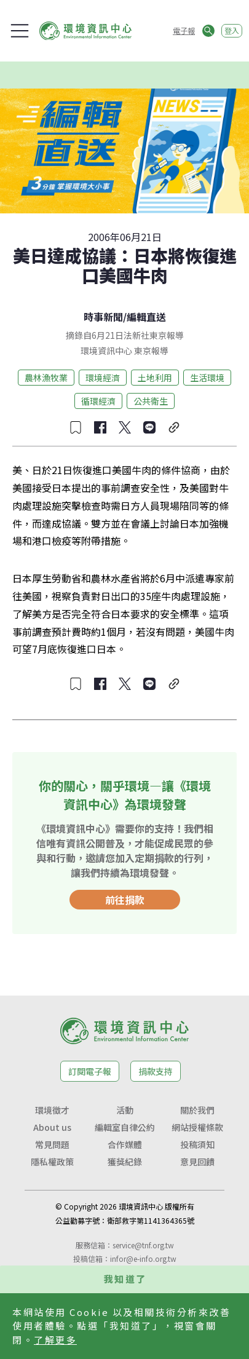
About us (52, 1127)
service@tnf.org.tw (143, 1245)
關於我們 (197, 1110)
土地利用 (155, 377)
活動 (124, 1110)
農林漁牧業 (46, 377)
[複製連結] (174, 427)
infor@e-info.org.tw (143, 1258)
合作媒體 (125, 1144)
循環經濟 (98, 401)
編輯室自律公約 (125, 1127)
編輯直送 (146, 316)
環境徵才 (52, 1110)
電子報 (184, 30)
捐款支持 (155, 1071)
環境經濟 (102, 377)
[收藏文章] (75, 427)
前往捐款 (124, 899)
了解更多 (55, 1339)
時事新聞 (103, 316)
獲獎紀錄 (125, 1161)
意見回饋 (197, 1161)
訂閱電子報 (89, 1071)
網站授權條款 (197, 1127)
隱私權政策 (52, 1161)
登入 (231, 30)
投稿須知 (197, 1144)
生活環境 (207, 377)
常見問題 (52, 1144)
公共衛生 (150, 401)
